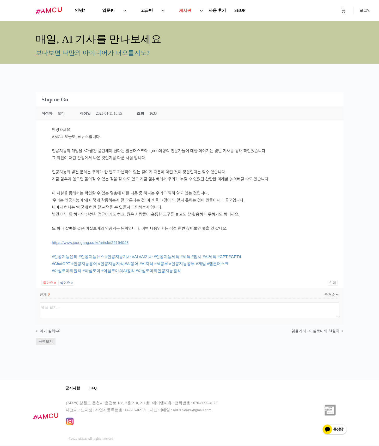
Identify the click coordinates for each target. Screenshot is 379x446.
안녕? (80, 10)
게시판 (185, 10)
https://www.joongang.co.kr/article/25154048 (90, 242)
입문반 (108, 10)
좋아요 (49, 283)
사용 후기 (217, 10)
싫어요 (66, 283)
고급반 (147, 10)
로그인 (365, 10)
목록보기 (45, 341)
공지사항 (73, 388)
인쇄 (332, 283)
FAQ (95, 388)
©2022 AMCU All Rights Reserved (91, 439)
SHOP (240, 10)
